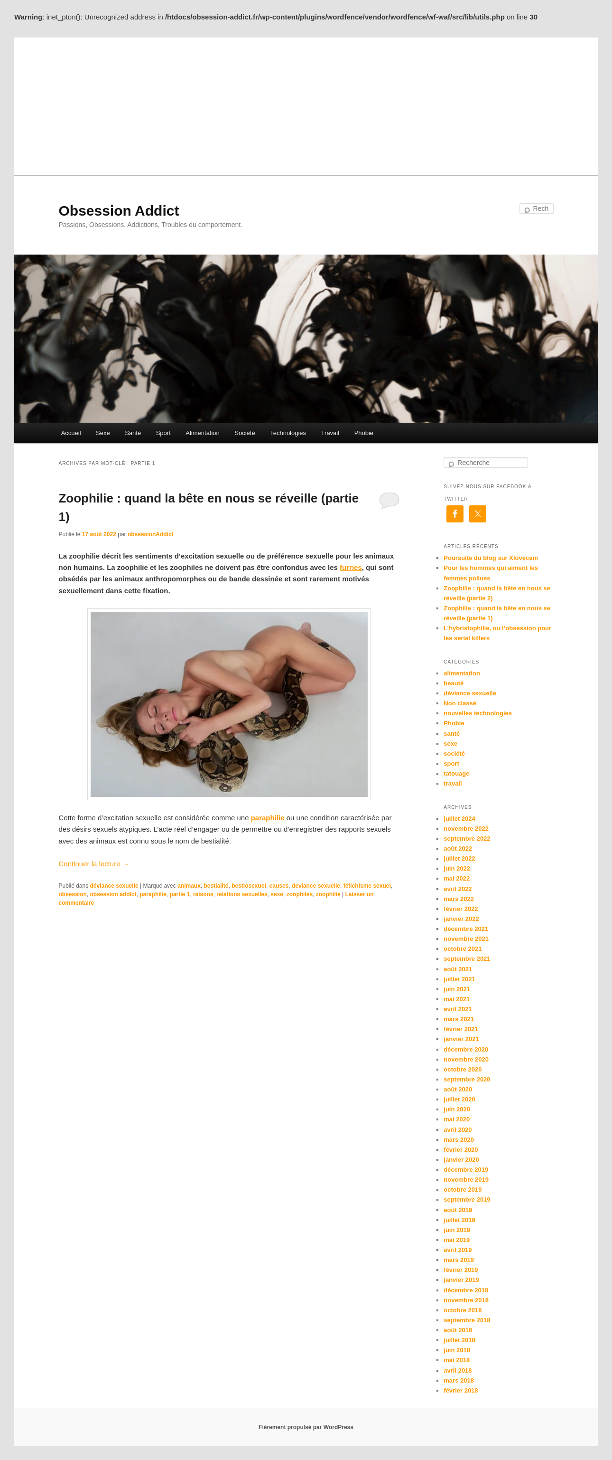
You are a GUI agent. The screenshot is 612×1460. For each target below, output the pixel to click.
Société (244, 432)
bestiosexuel (249, 885)
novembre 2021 (466, 938)
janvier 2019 (461, 1279)
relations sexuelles (241, 894)
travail (453, 783)
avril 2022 (458, 888)
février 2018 (461, 1390)
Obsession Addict (118, 210)
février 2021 (461, 1029)
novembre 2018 (466, 1300)
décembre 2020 (466, 1049)
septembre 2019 (467, 1199)
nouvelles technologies (478, 713)
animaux (189, 885)
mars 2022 (459, 898)
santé (452, 733)
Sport (163, 432)
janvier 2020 (461, 1159)
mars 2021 (459, 1019)
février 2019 (461, 1269)
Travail (330, 432)
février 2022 (461, 908)
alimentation (462, 673)
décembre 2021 (466, 928)
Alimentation (202, 432)
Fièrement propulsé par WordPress (306, 1427)
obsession (72, 894)
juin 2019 (457, 1229)
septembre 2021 (467, 958)
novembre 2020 (466, 1059)
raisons (203, 894)
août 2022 (458, 848)
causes (279, 885)
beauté (454, 683)
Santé (133, 432)
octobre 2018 (463, 1310)
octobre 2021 (463, 948)
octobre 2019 (463, 1189)
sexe (276, 894)
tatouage (456, 773)
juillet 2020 (459, 1099)
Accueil (71, 432)
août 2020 (458, 1089)
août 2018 (458, 1330)
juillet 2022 (459, 858)
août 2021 (458, 969)
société (454, 753)
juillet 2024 (459, 818)
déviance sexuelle (114, 885)
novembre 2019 (466, 1179)
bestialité (216, 885)
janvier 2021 (461, 1039)
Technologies (288, 432)
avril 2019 (458, 1249)
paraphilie (153, 894)
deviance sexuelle (316, 885)
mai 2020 (457, 1119)
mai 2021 (457, 999)
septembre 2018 (467, 1320)
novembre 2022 (466, 828)
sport (451, 763)
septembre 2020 (467, 1079)
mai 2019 (457, 1239)
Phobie (363, 432)
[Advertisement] (306, 104)
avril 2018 (458, 1370)
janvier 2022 (461, 918)
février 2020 (461, 1149)
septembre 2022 (467, 838)
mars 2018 (459, 1380)
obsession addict (113, 894)
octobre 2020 (463, 1069)
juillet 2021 (459, 979)
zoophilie (328, 894)
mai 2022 (457, 878)
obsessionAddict (151, 534)
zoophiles (300, 894)
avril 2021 (458, 1009)
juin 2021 (457, 989)
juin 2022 (457, 868)
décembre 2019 (466, 1169)
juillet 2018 (459, 1340)
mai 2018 (457, 1360)
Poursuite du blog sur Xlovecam (491, 557)
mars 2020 (459, 1139)
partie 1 (180, 894)
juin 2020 (457, 1109)
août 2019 (458, 1210)
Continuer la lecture (93, 864)
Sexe (103, 432)
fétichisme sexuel (367, 885)
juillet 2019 (459, 1219)
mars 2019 (459, 1259)
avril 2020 (458, 1129)
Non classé (460, 703)
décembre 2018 (466, 1290)
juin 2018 (457, 1350)
